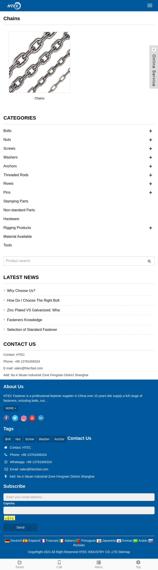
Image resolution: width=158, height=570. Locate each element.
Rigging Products (17, 228)
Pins (6, 192)
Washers (10, 157)
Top (138, 564)
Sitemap (124, 552)
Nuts (7, 140)
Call (59, 564)
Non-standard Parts (19, 210)
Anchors (10, 166)
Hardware (11, 219)
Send (20, 527)
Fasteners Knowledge (24, 320)
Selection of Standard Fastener (32, 330)
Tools (7, 245)
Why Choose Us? (21, 291)
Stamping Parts (15, 201)
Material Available (17, 236)
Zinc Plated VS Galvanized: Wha (33, 310)
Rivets (8, 183)
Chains (39, 98)
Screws (9, 148)
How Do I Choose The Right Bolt (33, 300)
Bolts (7, 131)
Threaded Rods (15, 175)
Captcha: (9, 503)
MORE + (11, 408)
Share (20, 564)
